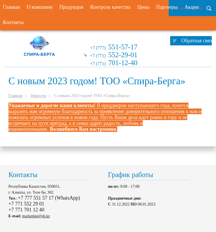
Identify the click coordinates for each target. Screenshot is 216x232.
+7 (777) (114, 47)
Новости (38, 95)
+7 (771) (114, 55)
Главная (15, 95)
